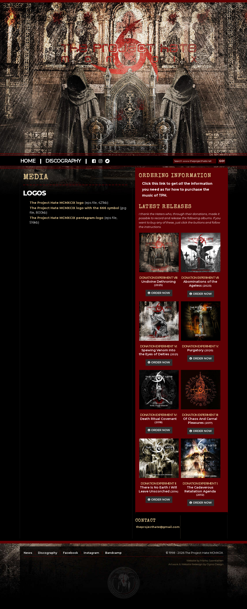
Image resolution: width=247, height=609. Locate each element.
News (28, 552)
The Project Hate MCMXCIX (122, 50)
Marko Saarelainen (212, 560)
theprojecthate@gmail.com (158, 527)
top (123, 582)
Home (28, 161)
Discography (63, 161)
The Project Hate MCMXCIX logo (57, 203)
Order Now (159, 293)
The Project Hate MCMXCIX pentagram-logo (66, 218)
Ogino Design (215, 564)
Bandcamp (113, 552)
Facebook (70, 552)
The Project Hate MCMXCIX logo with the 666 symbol (74, 208)
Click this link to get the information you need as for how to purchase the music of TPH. (177, 189)
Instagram (91, 552)
